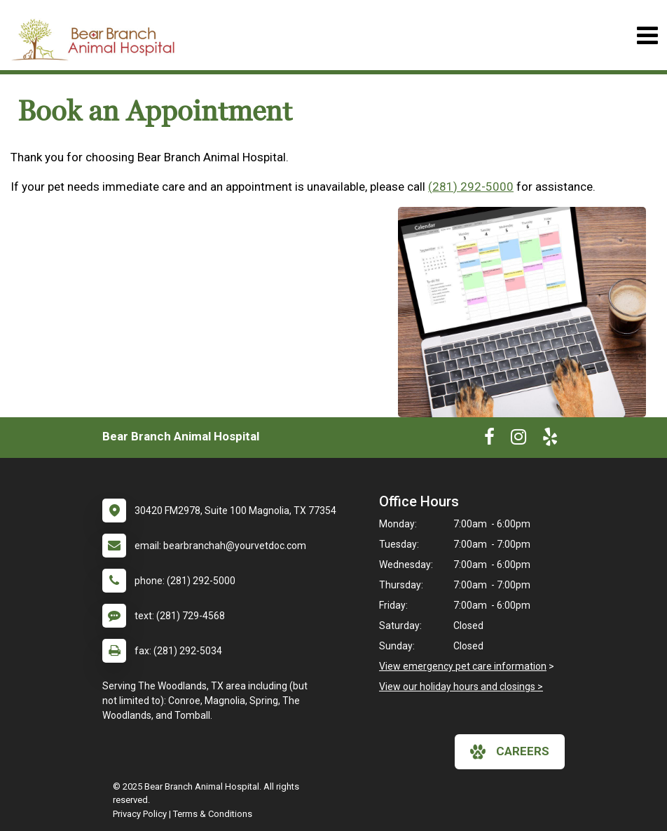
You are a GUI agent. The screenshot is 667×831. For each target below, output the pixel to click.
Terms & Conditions (212, 814)
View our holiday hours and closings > (461, 686)
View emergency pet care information (462, 666)
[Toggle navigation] (647, 35)
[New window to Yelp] (550, 439)
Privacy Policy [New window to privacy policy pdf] (140, 814)
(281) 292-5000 (471, 187)
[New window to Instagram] (518, 439)
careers (509, 751)
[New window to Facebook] (489, 439)
